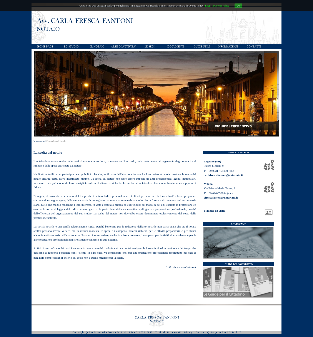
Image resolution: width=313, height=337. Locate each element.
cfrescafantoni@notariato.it (221, 197)
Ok (238, 5)
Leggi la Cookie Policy (217, 5)
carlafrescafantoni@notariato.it (223, 175)
